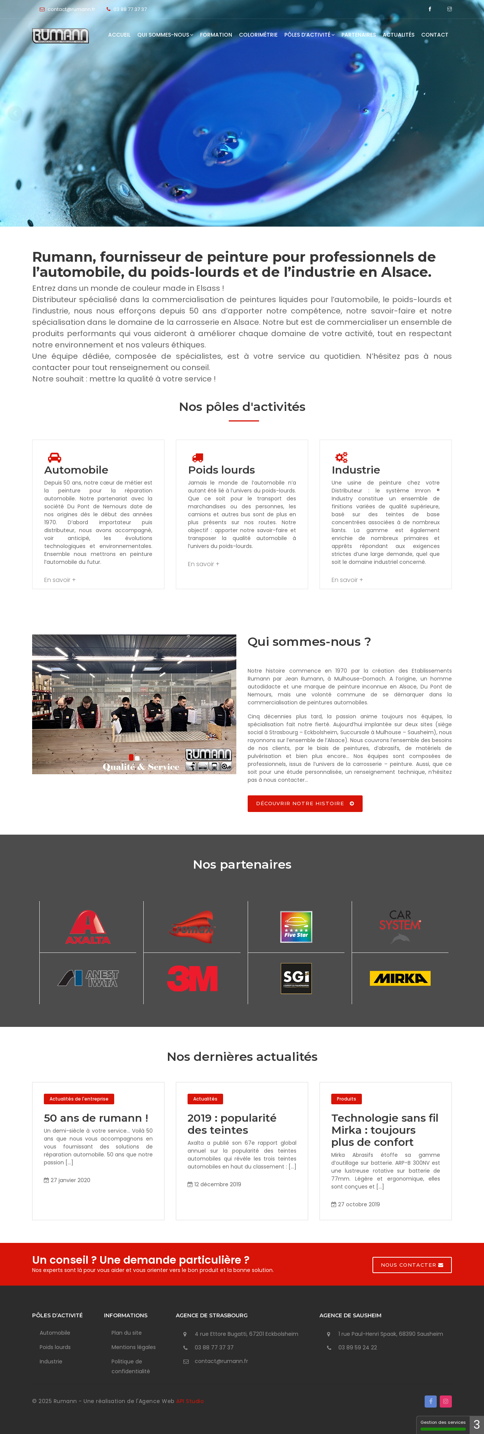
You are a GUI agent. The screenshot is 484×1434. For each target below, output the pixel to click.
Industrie (51, 1361)
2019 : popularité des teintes (232, 1123)
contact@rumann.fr (221, 1361)
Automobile (55, 1333)
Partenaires (358, 35)
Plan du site (127, 1333)
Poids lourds (55, 1347)
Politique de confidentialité (131, 1366)
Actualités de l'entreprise (79, 1099)
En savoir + (60, 580)
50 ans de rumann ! (96, 1117)
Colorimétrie (258, 35)
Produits (346, 1099)
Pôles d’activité (309, 35)
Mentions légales (134, 1347)
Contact (434, 35)
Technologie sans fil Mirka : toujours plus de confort (385, 1129)
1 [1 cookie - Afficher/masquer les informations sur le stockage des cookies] (478, 1425)
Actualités (398, 35)
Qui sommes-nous (165, 35)
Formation (216, 35)
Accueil (119, 35)
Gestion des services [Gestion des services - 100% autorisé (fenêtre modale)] (446, 1425)
